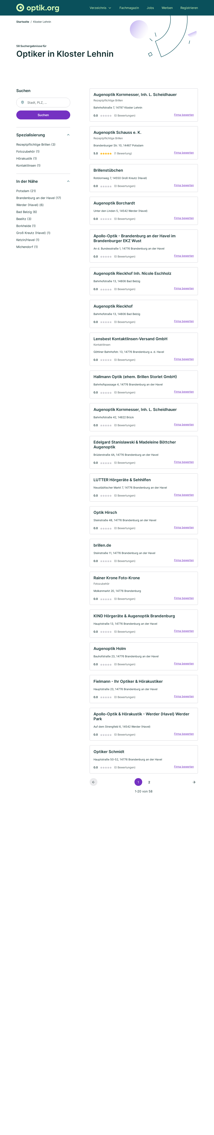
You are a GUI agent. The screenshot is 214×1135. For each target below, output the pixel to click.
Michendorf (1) (27, 247)
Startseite (22, 22)
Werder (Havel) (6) (30, 205)
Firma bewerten (183, 116)
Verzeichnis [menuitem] (98, 8)
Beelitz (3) (23, 219)
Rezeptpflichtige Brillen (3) (35, 145)
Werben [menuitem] (167, 8)
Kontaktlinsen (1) (28, 166)
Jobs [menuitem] (150, 8)
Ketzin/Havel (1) (27, 240)
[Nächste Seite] (194, 800)
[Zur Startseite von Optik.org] (37, 8)
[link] (144, 106)
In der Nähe (27, 182)
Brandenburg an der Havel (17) (38, 198)
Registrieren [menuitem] (189, 8)
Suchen (43, 115)
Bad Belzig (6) (26, 212)
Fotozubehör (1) (28, 152)
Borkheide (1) (26, 226)
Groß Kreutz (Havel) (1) (33, 233)
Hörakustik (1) (26, 159)
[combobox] (43, 103)
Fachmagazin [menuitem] (129, 8)
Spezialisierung (30, 135)
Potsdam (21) (26, 191)
